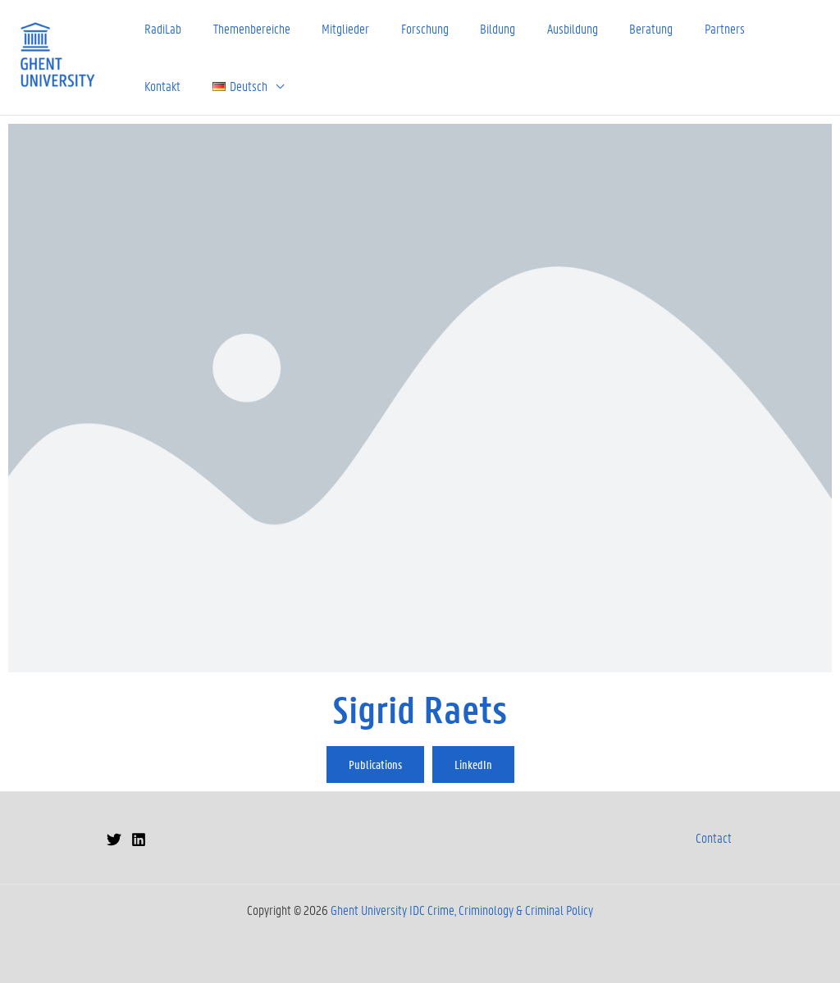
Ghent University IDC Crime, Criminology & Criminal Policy (462, 909)
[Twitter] (114, 839)
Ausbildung (552, 28)
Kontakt (763, 28)
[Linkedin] (138, 839)
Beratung (627, 28)
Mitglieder (336, 28)
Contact (714, 837)
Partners (697, 28)
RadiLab (161, 28)
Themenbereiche (246, 28)
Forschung (412, 28)
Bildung (481, 28)
